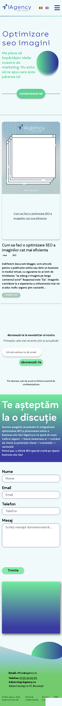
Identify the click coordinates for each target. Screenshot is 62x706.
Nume (7, 471)
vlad (5, 255)
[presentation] (27, 372)
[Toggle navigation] (57, 7)
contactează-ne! (31, 94)
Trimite (13, 570)
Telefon (9, 504)
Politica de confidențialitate (32, 698)
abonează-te (31, 362)
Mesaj (7, 520)
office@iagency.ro (27, 673)
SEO (14, 255)
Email (6, 487)
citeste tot (11, 294)
